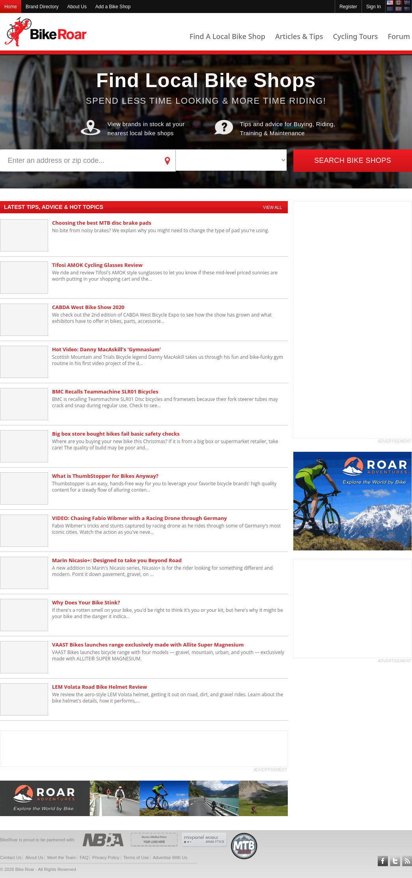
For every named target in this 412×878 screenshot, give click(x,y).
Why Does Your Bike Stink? (86, 602)
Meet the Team (61, 857)
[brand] (231, 160)
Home (10, 6)
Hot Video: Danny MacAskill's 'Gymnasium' (106, 349)
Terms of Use (136, 857)
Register (348, 6)
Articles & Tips (299, 36)
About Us (76, 6)
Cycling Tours (355, 36)
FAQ (84, 857)
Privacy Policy (105, 857)
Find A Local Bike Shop (227, 36)
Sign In (373, 6)
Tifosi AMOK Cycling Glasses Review (97, 264)
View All (272, 207)
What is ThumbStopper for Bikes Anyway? (105, 475)
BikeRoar (45, 32)
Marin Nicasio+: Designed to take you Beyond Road (117, 560)
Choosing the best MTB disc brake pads (101, 222)
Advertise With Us (170, 857)
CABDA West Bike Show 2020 (88, 307)
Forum (399, 36)
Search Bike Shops (352, 160)
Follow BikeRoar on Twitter (395, 861)
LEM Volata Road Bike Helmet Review (99, 686)
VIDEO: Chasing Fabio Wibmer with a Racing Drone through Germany (139, 518)
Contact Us (10, 857)
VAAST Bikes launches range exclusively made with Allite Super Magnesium (148, 644)
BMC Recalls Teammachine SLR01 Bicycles (105, 391)
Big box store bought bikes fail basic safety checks (116, 433)
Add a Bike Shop (112, 6)
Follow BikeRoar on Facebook (383, 861)
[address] (80, 160)
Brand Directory (42, 6)
